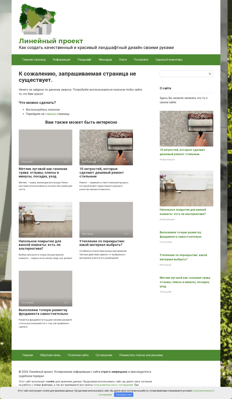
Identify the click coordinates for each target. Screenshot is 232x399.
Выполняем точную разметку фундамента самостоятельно (43, 312)
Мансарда (105, 59)
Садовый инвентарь (169, 59)
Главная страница (34, 59)
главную (51, 114)
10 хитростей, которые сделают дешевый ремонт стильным (101, 172)
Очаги (123, 59)
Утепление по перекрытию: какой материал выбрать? (102, 243)
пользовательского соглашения (113, 384)
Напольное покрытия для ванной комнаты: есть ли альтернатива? (40, 245)
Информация (61, 59)
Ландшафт (84, 59)
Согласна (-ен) (124, 394)
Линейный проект (51, 41)
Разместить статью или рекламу (141, 355)
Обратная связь (50, 355)
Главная (27, 355)
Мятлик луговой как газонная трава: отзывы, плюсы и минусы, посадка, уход (43, 172)
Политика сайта (78, 355)
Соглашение (104, 355)
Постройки (141, 59)
